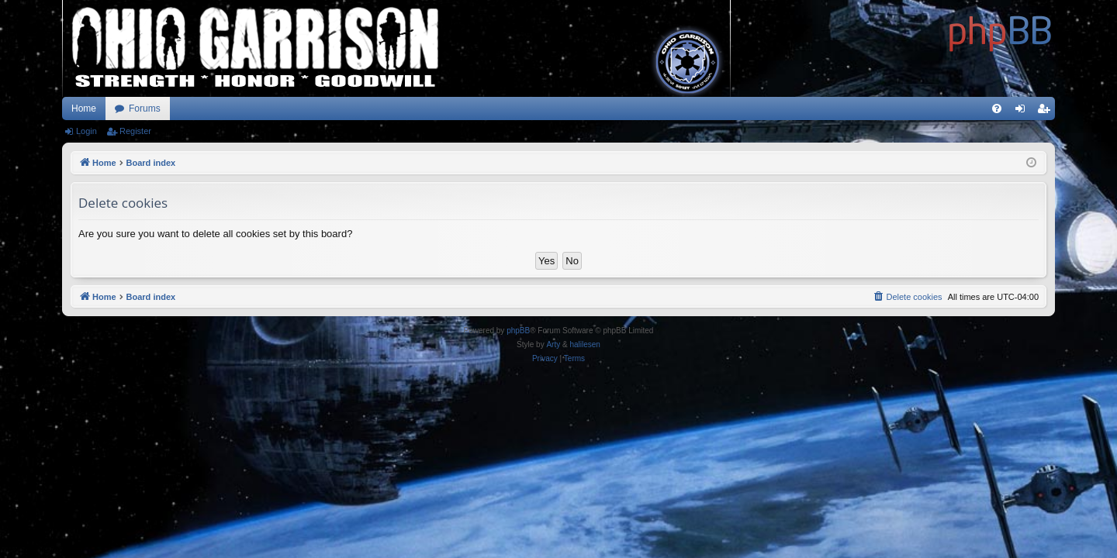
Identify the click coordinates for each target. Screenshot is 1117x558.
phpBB (518, 330)
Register (135, 131)
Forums (145, 108)
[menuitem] (996, 108)
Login (86, 131)
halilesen (584, 344)
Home (83, 108)
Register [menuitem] (1047, 111)
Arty (553, 344)
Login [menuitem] (1023, 111)
